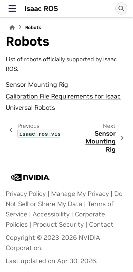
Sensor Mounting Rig (37, 85)
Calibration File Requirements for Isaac (63, 96)
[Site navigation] (12, 8)
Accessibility (51, 214)
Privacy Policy (26, 194)
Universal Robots (30, 108)
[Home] (12, 27)
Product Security (58, 224)
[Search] (121, 8)
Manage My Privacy (80, 194)
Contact (101, 224)
